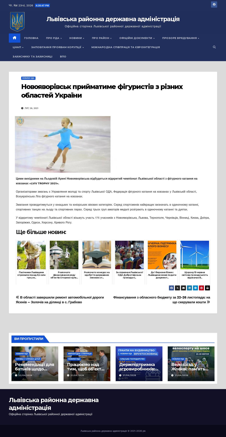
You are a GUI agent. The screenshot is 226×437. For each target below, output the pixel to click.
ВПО (63, 56)
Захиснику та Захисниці (32, 56)
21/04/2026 (77, 375)
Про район (101, 38)
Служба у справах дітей (28, 359)
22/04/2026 (25, 375)
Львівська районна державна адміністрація (113, 19)
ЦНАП (17, 47)
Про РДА (53, 38)
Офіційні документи (136, 38)
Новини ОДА (28, 78)
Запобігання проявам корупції (56, 47)
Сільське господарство (132, 359)
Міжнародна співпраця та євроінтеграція (125, 47)
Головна (31, 38)
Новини (76, 38)
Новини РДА (22, 354)
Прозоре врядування (180, 38)
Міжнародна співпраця (79, 354)
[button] (214, 47)
